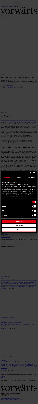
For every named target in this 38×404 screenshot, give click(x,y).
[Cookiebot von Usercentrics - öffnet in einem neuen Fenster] (30, 173)
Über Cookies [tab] (31, 177)
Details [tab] (19, 177)
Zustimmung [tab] (6, 177)
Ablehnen (19, 229)
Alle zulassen (19, 221)
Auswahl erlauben (19, 225)
